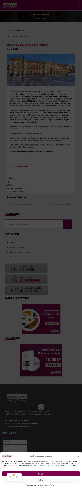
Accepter (41, 474)
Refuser (41, 480)
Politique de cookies (30, 485)
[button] (79, 456)
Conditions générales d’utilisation (47, 485)
